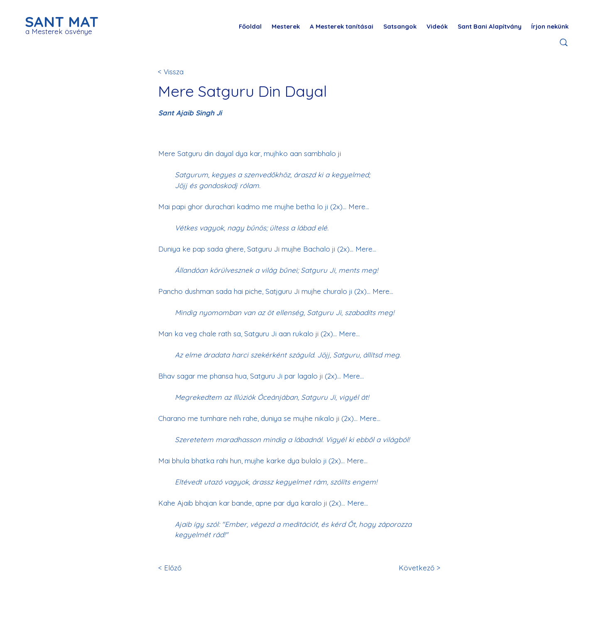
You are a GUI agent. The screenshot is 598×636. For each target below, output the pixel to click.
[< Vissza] (185, 72)
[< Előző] (185, 568)
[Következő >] (418, 568)
